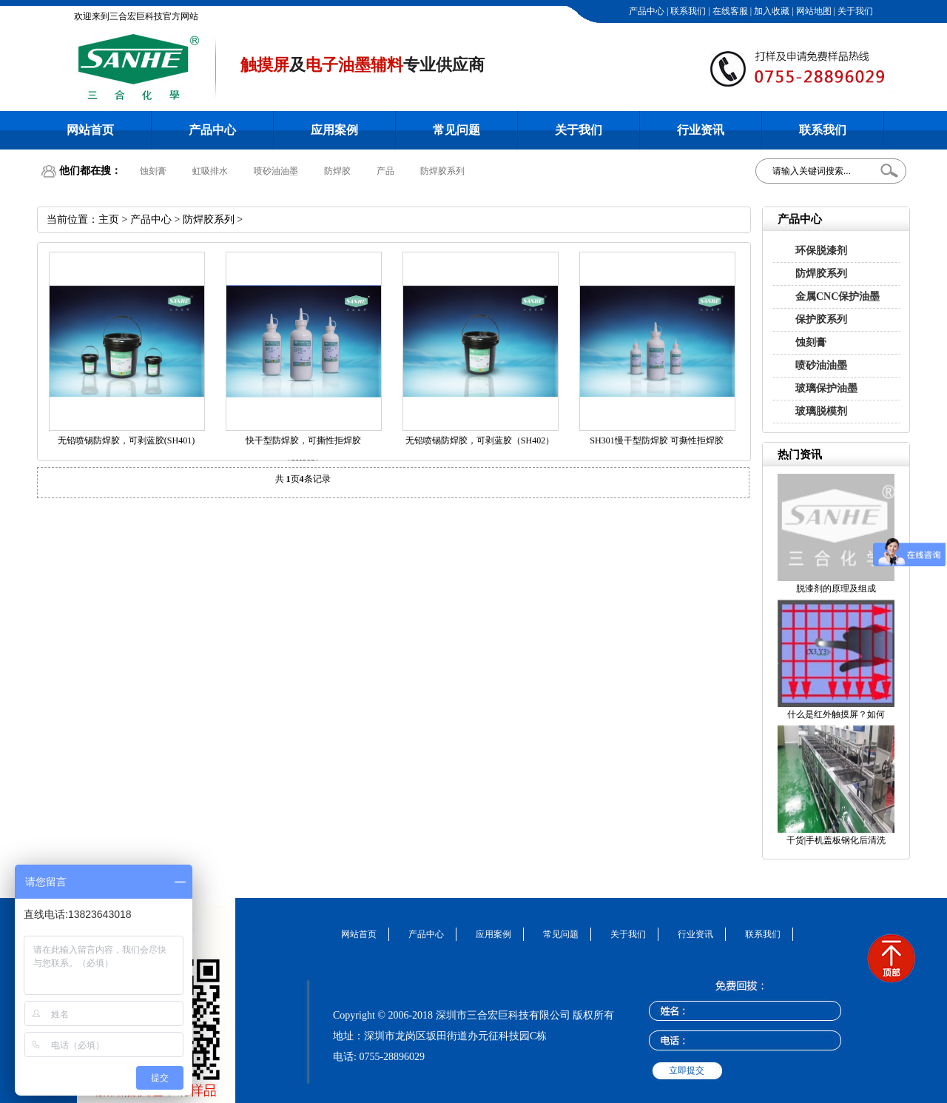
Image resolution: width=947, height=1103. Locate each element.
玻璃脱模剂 (821, 411)
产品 (385, 171)
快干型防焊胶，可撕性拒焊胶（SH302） (303, 451)
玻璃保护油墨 (826, 388)
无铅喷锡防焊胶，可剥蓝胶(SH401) (126, 440)
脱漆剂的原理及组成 (836, 588)
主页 (108, 219)
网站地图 (813, 11)
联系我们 (687, 11)
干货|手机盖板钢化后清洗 (836, 840)
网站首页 (90, 130)
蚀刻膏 (153, 171)
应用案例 (334, 130)
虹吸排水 (210, 171)
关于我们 (854, 11)
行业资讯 (700, 130)
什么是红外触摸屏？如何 (836, 714)
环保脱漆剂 (821, 250)
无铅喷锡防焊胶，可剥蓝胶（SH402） (479, 440)
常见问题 (456, 130)
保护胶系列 (821, 319)
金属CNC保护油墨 (837, 296)
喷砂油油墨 (276, 171)
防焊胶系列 (442, 171)
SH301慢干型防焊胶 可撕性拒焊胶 (656, 440)
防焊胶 (337, 171)
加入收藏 (770, 11)
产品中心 (645, 11)
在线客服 (729, 11)
